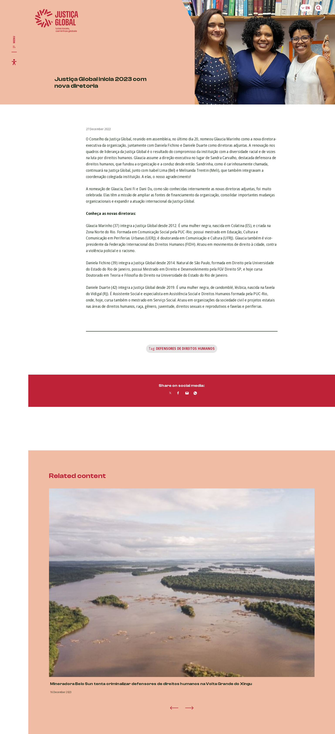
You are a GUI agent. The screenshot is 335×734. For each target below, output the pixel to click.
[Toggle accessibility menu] (14, 62)
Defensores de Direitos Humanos (185, 348)
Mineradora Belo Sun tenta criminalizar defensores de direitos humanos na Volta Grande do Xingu (151, 684)
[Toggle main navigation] (14, 42)
